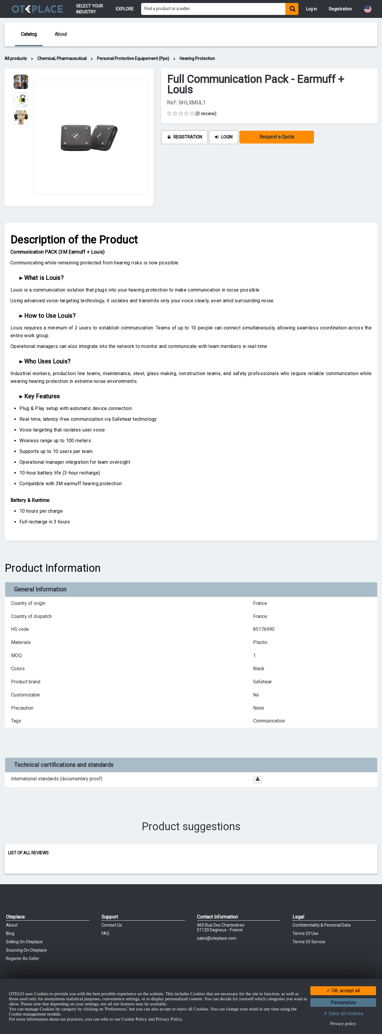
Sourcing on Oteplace (26, 950)
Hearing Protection (197, 58)
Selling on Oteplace (24, 941)
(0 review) (205, 113)
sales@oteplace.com (216, 938)
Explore (125, 9)
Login (223, 137)
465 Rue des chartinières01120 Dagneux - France (220, 927)
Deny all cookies (343, 1013)
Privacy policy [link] (343, 1023)
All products (15, 58)
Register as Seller (22, 958)
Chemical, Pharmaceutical (62, 58)
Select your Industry (90, 9)
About (12, 925)
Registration (184, 137)
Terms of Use (305, 933)
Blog (10, 933)
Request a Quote (276, 137)
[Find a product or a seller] (213, 8)
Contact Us (111, 925)
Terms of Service (308, 941)
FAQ (105, 933)
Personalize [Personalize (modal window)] (343, 1002)
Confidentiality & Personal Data (321, 925)
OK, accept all (343, 990)
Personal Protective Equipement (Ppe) (133, 58)
